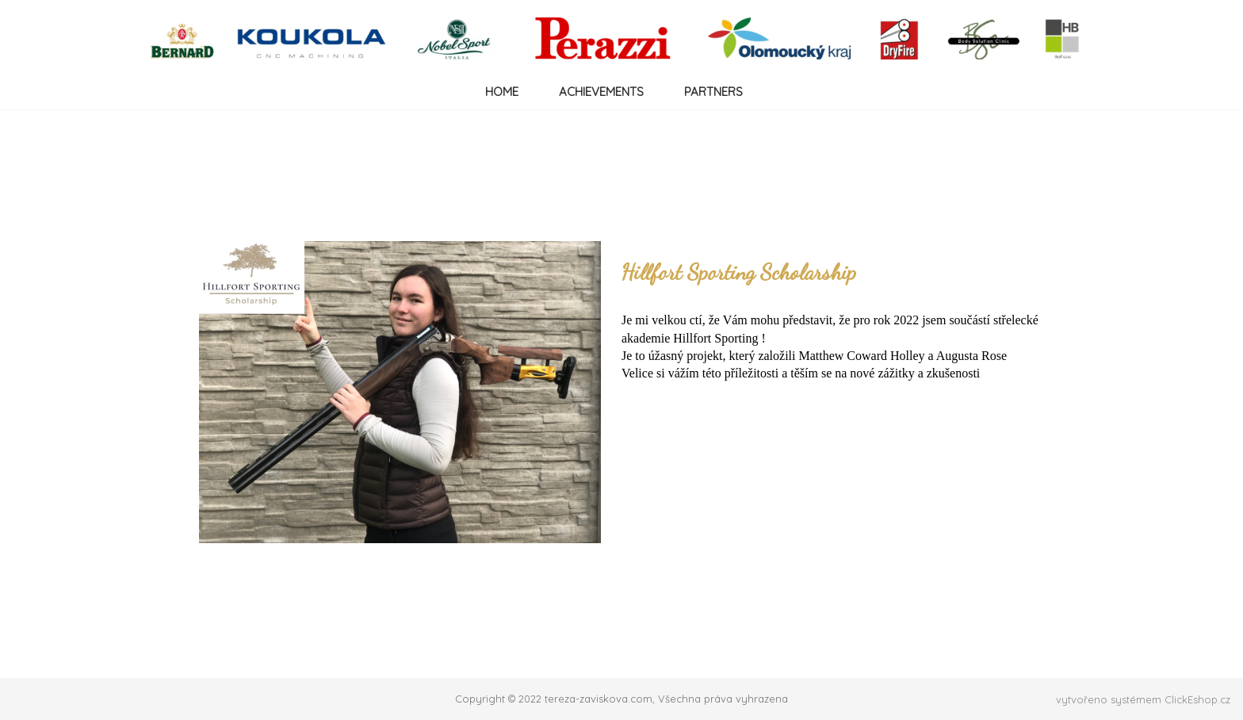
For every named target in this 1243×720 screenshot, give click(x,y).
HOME (501, 91)
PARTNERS (713, 91)
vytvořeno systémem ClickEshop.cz (1143, 699)
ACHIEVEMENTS (601, 91)
